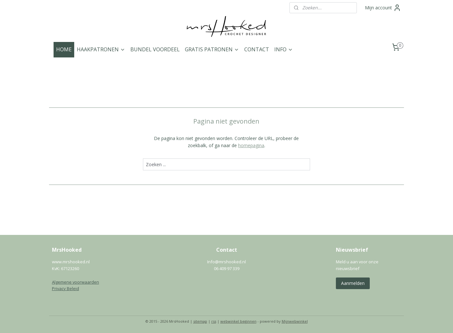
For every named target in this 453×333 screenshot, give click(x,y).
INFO (283, 49)
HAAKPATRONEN (101, 49)
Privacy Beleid (65, 288)
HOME (64, 49)
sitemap (200, 321)
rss (213, 321)
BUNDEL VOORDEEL (155, 49)
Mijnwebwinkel (295, 321)
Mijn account (383, 8)
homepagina (251, 145)
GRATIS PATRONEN (212, 49)
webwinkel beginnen (238, 321)
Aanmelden (353, 283)
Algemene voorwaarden (75, 282)
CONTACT (256, 49)
